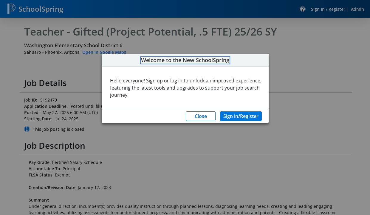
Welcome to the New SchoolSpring (185, 60)
